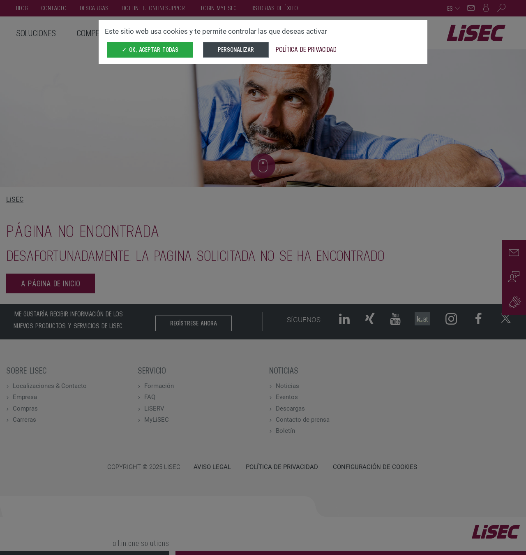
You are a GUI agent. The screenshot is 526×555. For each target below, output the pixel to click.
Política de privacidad (306, 49)
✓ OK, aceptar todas (150, 49)
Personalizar (236, 49)
